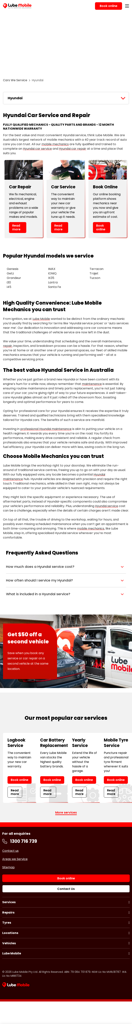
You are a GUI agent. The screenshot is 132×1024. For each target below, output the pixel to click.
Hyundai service (106, 506)
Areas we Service (15, 859)
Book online (100, 227)
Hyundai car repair (72, 149)
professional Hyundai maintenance (46, 429)
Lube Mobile (41, 319)
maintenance (92, 384)
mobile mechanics (55, 144)
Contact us (10, 851)
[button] (66, 566)
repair (7, 346)
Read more (16, 227)
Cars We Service (15, 80)
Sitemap (8, 867)
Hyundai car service (37, 149)
